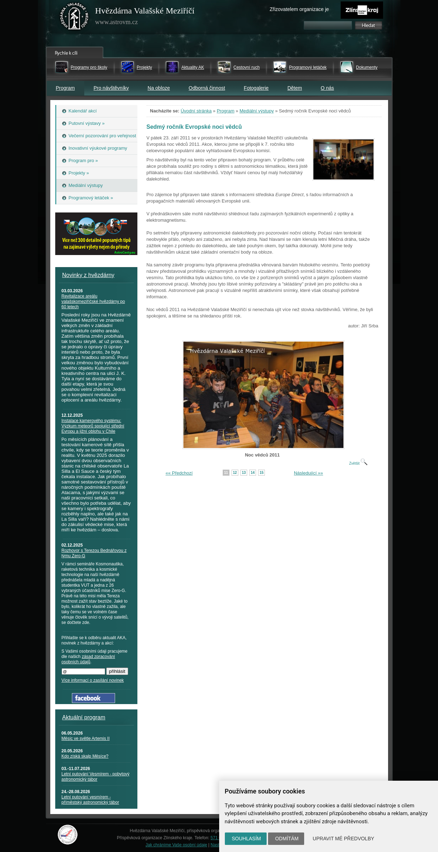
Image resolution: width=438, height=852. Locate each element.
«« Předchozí (179, 473)
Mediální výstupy (256, 111)
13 (244, 473)
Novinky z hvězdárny (88, 275)
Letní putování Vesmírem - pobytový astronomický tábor (96, 776)
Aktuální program (84, 717)
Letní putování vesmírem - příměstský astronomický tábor (90, 800)
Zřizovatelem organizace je (299, 9)
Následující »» (308, 473)
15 (261, 473)
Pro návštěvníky (111, 88)
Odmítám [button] (286, 838)
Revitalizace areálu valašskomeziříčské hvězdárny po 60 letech (93, 301)
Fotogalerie (256, 88)
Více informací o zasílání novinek (93, 680)
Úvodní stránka (196, 111)
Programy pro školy (89, 67)
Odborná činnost (207, 88)
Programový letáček (307, 67)
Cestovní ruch (246, 67)
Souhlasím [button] (246, 838)
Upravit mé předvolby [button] (343, 838)
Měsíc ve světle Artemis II (86, 738)
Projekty (144, 67)
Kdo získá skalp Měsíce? (85, 756)
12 (235, 473)
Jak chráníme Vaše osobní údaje (176, 844)
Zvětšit (358, 463)
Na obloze (159, 88)
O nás (327, 88)
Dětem (295, 88)
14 (253, 473)
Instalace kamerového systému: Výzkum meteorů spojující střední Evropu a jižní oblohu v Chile (93, 426)
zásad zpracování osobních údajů (88, 659)
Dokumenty (366, 67)
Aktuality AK (192, 67)
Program (65, 88)
